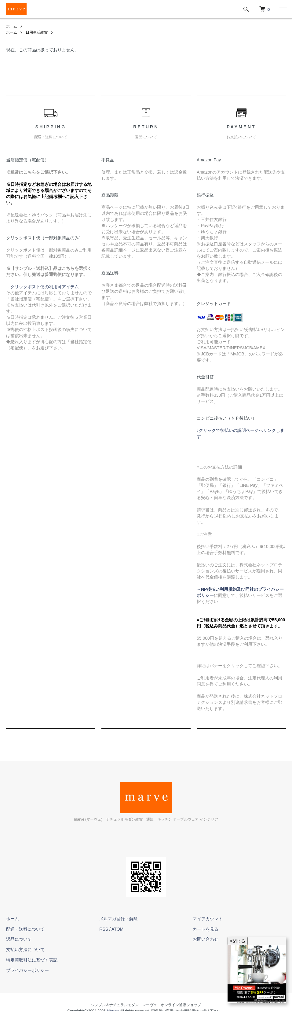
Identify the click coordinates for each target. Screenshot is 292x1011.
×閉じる (237, 941)
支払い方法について (25, 949)
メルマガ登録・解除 (118, 918)
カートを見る (205, 929)
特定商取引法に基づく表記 (31, 960)
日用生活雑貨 (37, 32)
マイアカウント (208, 918)
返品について (19, 939)
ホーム (11, 26)
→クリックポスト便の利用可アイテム (42, 286)
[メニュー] (283, 9)
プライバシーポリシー (27, 970)
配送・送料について (25, 929)
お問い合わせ (205, 939)
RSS (103, 929)
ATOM (117, 929)
